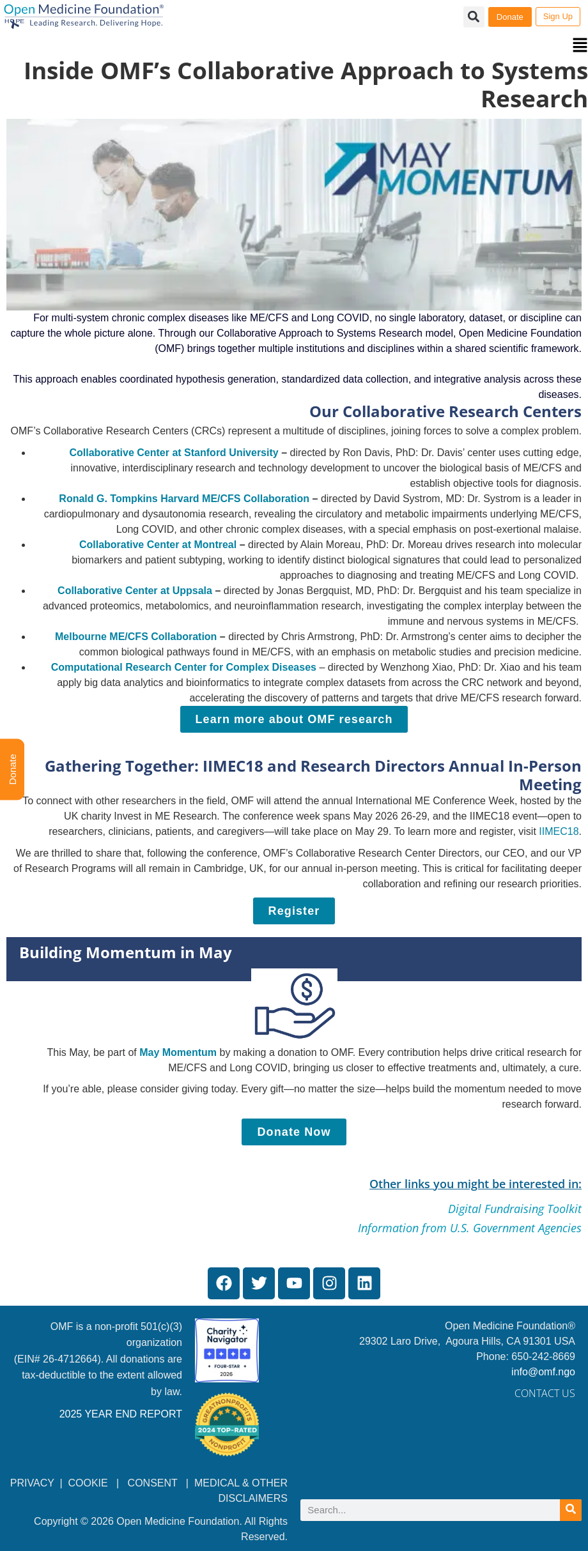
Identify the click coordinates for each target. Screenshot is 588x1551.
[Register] (294, 911)
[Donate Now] (294, 1132)
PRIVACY (32, 1483)
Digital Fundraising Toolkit (515, 1208)
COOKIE (89, 1483)
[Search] (571, 1510)
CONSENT (153, 1483)
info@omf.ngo (543, 1371)
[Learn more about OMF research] (294, 719)
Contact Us (544, 1393)
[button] (294, 46)
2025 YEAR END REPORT (120, 1414)
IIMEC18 (558, 831)
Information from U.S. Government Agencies (470, 1227)
